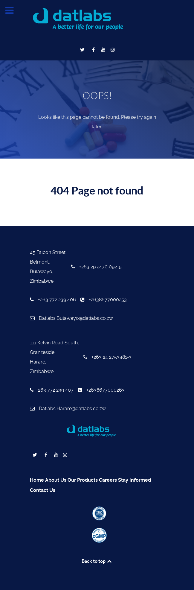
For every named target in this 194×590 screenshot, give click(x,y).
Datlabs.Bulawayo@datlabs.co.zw (71, 318)
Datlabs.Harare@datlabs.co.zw (68, 408)
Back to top (97, 561)
